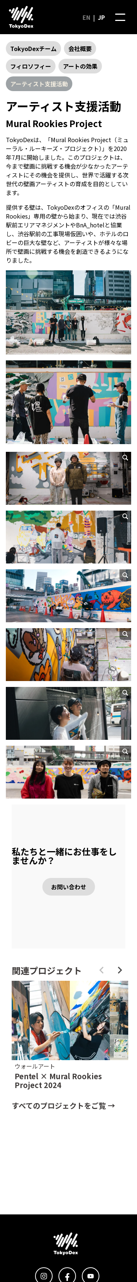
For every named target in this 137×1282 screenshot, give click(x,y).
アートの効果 (80, 66)
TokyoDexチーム (33, 48)
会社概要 (80, 48)
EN (86, 17)
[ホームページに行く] (21, 17)
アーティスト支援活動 (39, 83)
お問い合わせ (68, 886)
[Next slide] (119, 970)
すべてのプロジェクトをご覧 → (63, 1105)
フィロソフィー (30, 66)
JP (101, 17)
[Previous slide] (102, 970)
